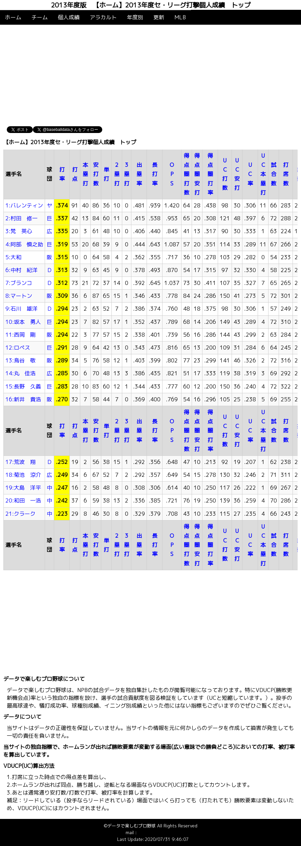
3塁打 (126, 174)
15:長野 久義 (23, 386)
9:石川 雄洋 (21, 308)
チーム (39, 17)
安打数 (96, 174)
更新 (158, 17)
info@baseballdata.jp (159, 832)
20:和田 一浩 (23, 500)
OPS (172, 174)
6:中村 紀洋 (21, 270)
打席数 (285, 174)
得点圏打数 (186, 174)
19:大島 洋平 (23, 487)
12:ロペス (17, 347)
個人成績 (69, 17)
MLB (180, 17)
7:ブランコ (18, 283)
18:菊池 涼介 (23, 474)
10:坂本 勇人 (23, 322)
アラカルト (103, 17)
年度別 (135, 17)
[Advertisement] (150, 75)
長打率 (154, 174)
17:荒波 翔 (20, 462)
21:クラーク (20, 513)
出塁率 (139, 174)
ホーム (13, 17)
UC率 (250, 174)
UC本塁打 (263, 174)
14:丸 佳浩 (20, 373)
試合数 (273, 174)
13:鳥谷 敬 (20, 360)
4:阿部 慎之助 (24, 244)
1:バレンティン (24, 205)
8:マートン (18, 295)
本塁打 (85, 174)
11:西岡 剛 (20, 334)
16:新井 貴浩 (23, 399)
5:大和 (13, 257)
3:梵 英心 (18, 231)
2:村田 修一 (21, 218)
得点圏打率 (210, 174)
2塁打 (117, 174)
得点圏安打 (197, 174)
